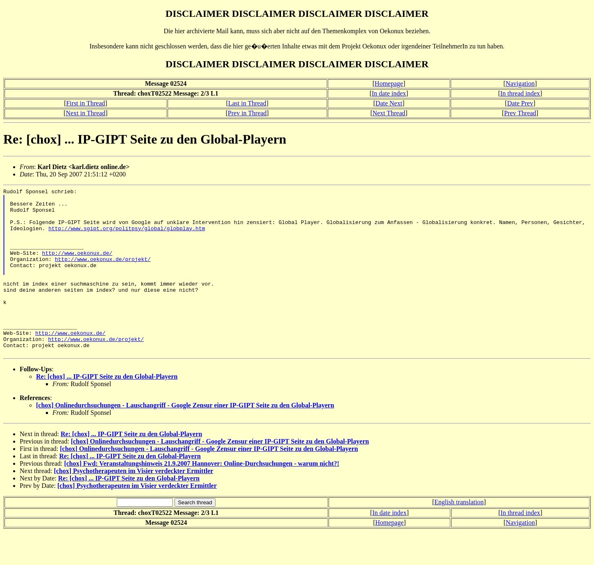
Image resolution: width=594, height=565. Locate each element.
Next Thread (388, 113)
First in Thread (85, 103)
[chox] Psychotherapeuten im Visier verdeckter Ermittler (133, 504)
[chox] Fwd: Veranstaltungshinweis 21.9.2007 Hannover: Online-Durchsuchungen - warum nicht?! (201, 496)
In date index (389, 93)
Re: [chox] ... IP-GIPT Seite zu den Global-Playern (106, 409)
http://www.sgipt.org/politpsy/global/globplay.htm (126, 236)
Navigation (520, 83)
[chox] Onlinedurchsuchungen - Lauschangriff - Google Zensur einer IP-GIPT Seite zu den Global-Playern (185, 438)
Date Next (389, 103)
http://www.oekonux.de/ (77, 266)
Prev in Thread (247, 113)
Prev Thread (520, 113)
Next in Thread (86, 113)
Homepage (389, 83)
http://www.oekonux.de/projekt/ (103, 273)
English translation (458, 535)
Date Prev (520, 103)
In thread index (520, 93)
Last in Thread (247, 103)
